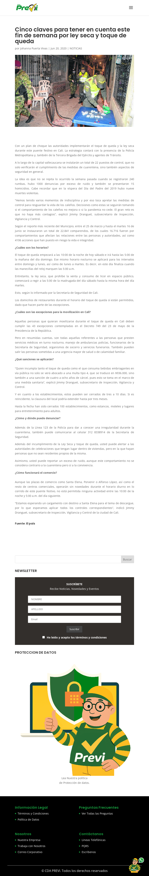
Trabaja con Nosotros (31, 846)
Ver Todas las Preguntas (97, 813)
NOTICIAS (76, 48)
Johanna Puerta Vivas (34, 48)
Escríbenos (89, 852)
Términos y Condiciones (33, 813)
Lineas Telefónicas (94, 840)
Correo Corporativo (30, 852)
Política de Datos (28, 819)
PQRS (85, 846)
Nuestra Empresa (29, 840)
